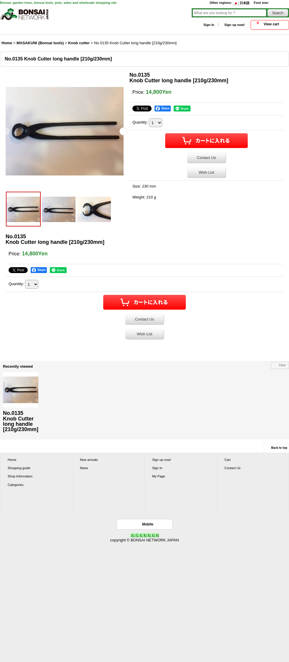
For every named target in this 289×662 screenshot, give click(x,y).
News (84, 468)
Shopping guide (19, 468)
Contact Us (206, 157)
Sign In (208, 25)
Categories (15, 485)
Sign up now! (234, 25)
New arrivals (89, 459)
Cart (227, 459)
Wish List (206, 172)
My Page (158, 476)
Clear (282, 365)
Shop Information (20, 476)
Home (12, 459)
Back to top (279, 447)
